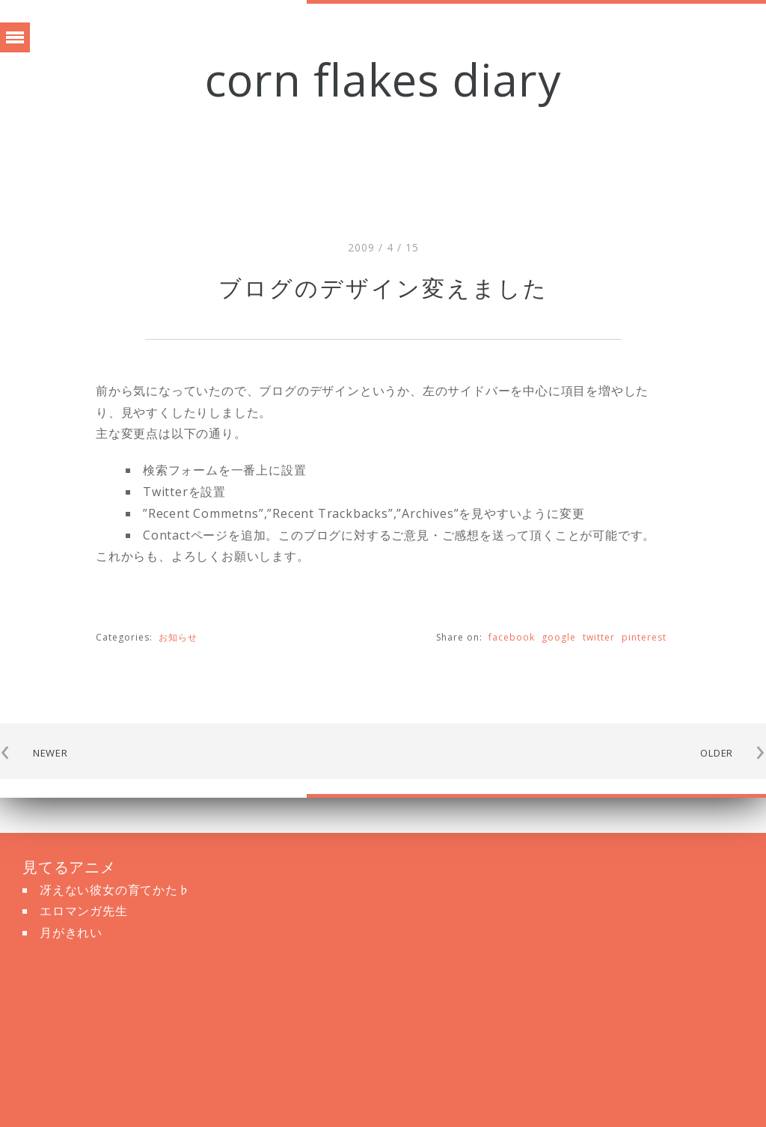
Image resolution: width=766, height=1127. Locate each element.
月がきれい (71, 932)
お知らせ (178, 637)
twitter (599, 637)
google (559, 637)
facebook (511, 637)
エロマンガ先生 (84, 910)
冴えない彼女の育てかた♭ (115, 890)
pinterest (644, 637)
